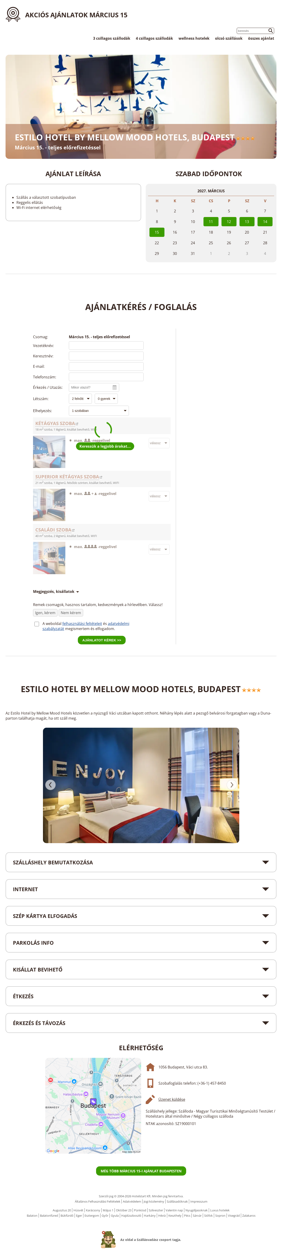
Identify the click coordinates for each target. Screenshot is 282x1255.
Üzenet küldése (171, 1099)
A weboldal (52, 623)
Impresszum (198, 1201)
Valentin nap (174, 1210)
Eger (79, 1215)
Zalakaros (248, 1215)
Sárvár (197, 1215)
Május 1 (108, 1210)
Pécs (187, 1215)
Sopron (220, 1215)
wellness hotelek (194, 38)
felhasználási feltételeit (82, 623)
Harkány (150, 1215)
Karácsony (93, 1210)
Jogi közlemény (154, 1201)
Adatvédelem (132, 1201)
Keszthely (175, 1215)
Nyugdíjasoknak (196, 1210)
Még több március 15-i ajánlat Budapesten (141, 1171)
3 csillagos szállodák (111, 38)
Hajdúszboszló (131, 1215)
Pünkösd (140, 1210)
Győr (105, 1215)
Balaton (32, 1215)
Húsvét (78, 1210)
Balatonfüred (49, 1215)
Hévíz (162, 1215)
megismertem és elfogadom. (90, 628)
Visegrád (234, 1215)
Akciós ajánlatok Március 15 (76, 14)
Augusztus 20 (62, 1210)
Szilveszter (156, 1210)
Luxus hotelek (220, 1210)
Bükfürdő (67, 1215)
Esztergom (92, 1215)
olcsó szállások (229, 38)
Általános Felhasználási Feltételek (97, 1201)
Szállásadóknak (177, 1201)
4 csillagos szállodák (154, 38)
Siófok (208, 1215)
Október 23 (123, 1210)
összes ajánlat (261, 38)
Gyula (115, 1215)
